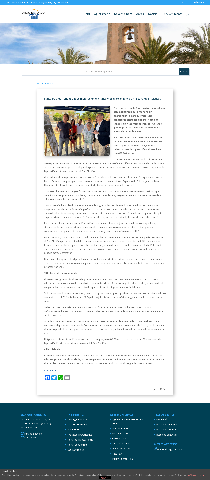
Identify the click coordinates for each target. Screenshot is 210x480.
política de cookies (196, 475)
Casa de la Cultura (121, 443)
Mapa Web (30, 437)
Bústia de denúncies (167, 434)
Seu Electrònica (76, 449)
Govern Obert (123, 14)
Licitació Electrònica (78, 424)
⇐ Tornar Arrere (45, 83)
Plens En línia (74, 429)
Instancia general (33, 433)
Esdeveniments (172, 14)
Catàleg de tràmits (77, 419)
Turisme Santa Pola (122, 458)
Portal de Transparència (80, 439)
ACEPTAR (105, 478)
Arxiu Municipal (120, 428)
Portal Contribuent (77, 444)
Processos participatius (80, 434)
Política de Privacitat (167, 424)
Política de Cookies (166, 429)
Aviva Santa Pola (121, 433)
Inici (87, 14)
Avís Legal (161, 419)
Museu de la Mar (121, 448)
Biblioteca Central (121, 438)
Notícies (153, 14)
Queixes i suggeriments (169, 449)
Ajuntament (102, 14)
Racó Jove (117, 453)
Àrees (140, 14)
